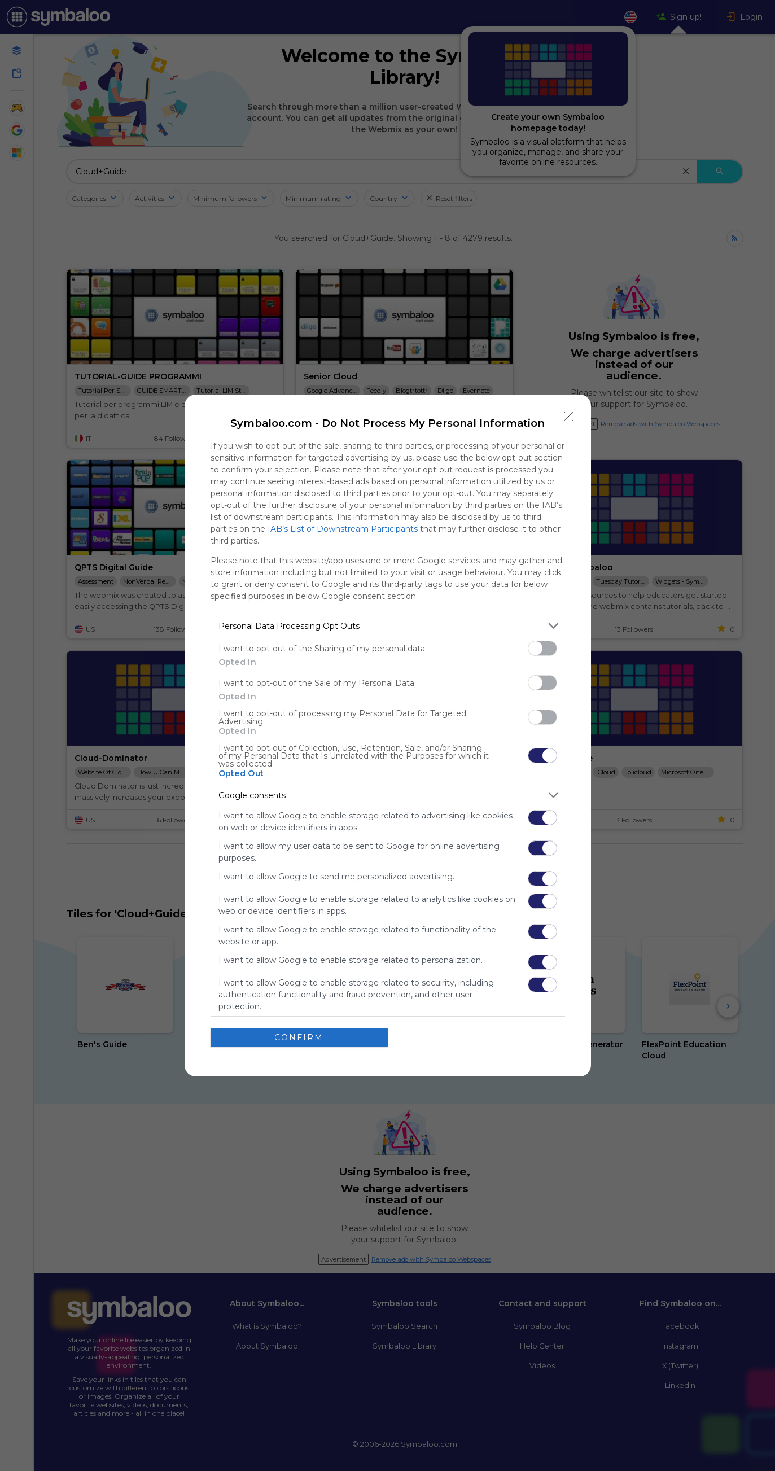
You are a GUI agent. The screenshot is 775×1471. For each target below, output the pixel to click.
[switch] (542, 648)
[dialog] (388, 735)
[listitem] (388, 625)
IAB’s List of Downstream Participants (343, 529)
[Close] (569, 416)
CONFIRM (298, 1037)
